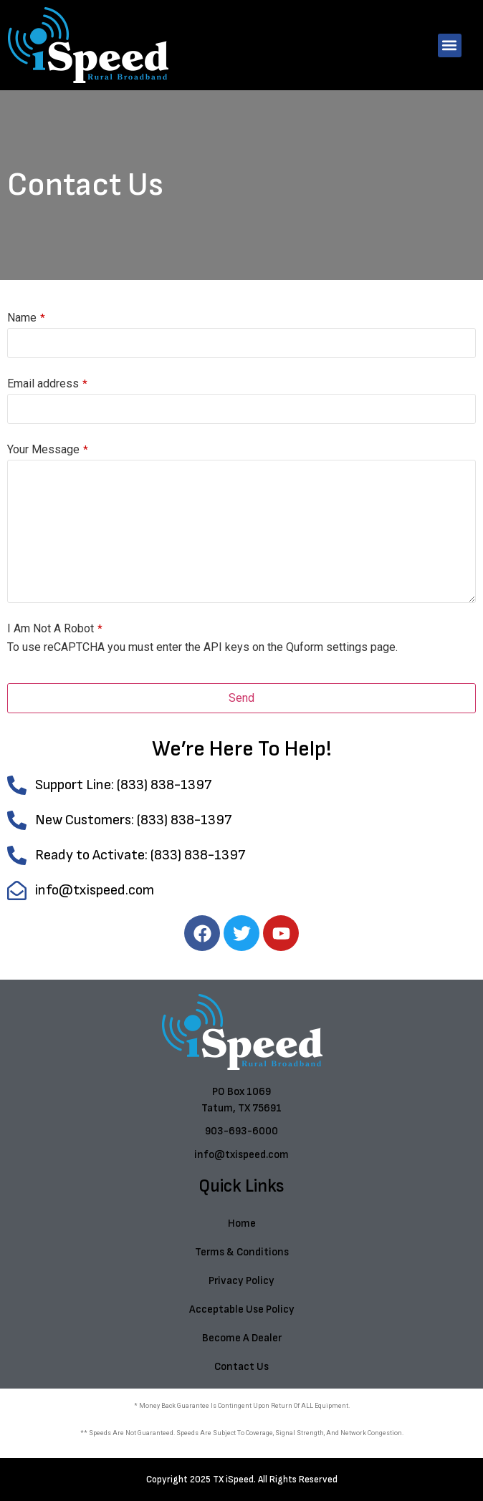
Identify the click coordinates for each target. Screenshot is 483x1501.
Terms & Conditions (242, 1252)
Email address (47, 384)
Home (242, 1223)
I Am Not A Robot (54, 628)
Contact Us (241, 1367)
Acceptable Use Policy (242, 1309)
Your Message (47, 449)
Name (26, 318)
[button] (450, 45)
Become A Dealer (242, 1338)
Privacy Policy (241, 1281)
